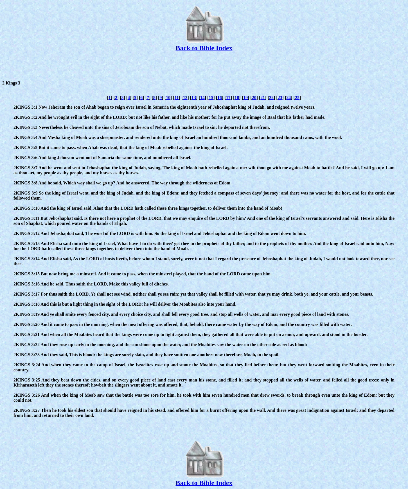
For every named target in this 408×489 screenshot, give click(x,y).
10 (168, 97)
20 (254, 97)
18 (237, 97)
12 (185, 97)
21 (262, 97)
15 (211, 97)
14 (202, 97)
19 (245, 97)
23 (280, 97)
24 (288, 97)
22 (271, 97)
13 (193, 97)
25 (297, 97)
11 (177, 97)
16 (219, 97)
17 (228, 97)
